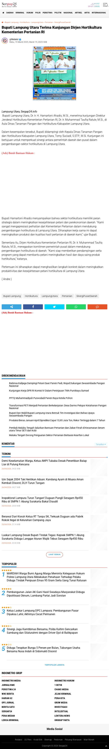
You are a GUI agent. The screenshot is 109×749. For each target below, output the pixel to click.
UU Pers (27, 740)
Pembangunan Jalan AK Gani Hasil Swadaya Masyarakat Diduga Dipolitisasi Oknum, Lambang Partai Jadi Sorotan (46, 593)
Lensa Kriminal (10, 720)
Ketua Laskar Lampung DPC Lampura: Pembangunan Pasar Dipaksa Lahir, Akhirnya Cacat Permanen (42, 612)
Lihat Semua (54, 554)
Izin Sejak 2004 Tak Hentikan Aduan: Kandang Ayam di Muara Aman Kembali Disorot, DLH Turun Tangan (43, 481)
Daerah (9, 13)
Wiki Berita (8, 693)
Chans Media (61, 689)
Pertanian (49, 22)
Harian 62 (7, 698)
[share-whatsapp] (76, 306)
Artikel (78, 13)
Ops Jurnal (8, 702)
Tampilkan (101, 444)
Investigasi (60, 707)
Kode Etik (38, 740)
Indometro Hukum (64, 680)
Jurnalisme (8, 685)
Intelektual (61, 711)
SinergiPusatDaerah (62, 22)
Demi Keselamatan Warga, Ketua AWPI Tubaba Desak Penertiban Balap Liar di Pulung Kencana (44, 462)
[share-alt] (11, 306)
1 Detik (58, 685)
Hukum (29, 13)
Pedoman (58, 740)
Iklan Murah (89, 740)
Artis (87, 13)
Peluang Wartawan (73, 740)
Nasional (68, 13)
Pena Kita (59, 698)
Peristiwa (47, 13)
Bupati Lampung (11, 22)
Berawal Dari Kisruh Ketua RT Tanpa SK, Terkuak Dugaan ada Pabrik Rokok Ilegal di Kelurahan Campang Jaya (42, 518)
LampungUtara (37, 22)
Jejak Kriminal (62, 693)
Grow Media (60, 702)
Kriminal (20, 13)
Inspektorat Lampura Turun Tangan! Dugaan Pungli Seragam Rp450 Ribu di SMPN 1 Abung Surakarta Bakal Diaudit (42, 499)
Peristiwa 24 (9, 689)
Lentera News (62, 715)
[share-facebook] (33, 306)
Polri (37, 13)
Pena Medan (8, 715)
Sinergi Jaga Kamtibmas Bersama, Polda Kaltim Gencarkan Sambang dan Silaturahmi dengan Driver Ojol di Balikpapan (42, 631)
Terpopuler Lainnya (54, 665)
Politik (57, 13)
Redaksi (18, 740)
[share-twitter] (54, 306)
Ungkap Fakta (62, 720)
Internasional (99, 13)
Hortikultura (25, 22)
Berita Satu (8, 707)
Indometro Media (11, 680)
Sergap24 (7, 711)
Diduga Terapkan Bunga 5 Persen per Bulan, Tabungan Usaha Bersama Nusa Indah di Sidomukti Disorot (43, 649)
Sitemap (48, 740)
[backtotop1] (106, 745)
